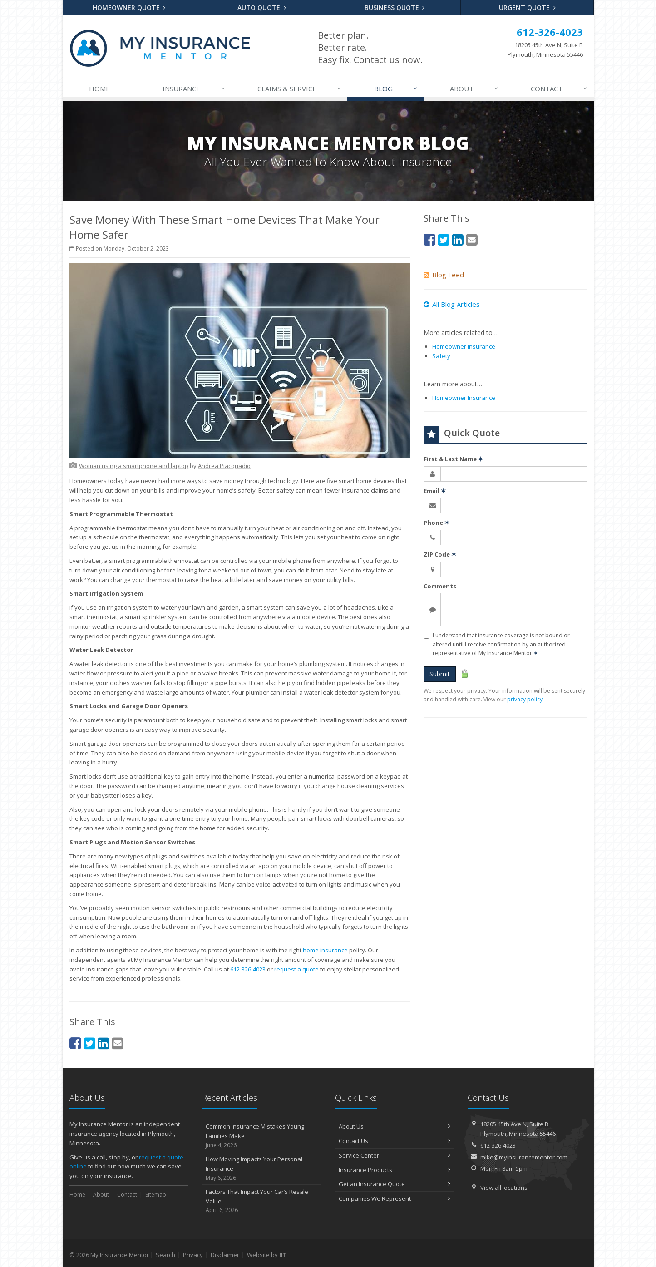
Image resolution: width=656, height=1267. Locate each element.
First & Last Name (453, 459)
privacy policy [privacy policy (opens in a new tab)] (525, 699)
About (474, 89)
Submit (439, 674)
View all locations (504, 1187)
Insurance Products (395, 1170)
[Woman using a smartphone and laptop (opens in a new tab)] (133, 466)
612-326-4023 (248, 969)
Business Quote (395, 7)
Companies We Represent (395, 1198)
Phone (436, 522)
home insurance (325, 950)
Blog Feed (444, 274)
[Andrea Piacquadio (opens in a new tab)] (224, 466)
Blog (396, 89)
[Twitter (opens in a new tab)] (89, 1043)
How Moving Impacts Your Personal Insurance (262, 1168)
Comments (440, 586)
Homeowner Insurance (463, 346)
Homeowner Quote (129, 7)
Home (99, 88)
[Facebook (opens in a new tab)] (75, 1043)
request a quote (296, 969)
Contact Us (395, 1141)
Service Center (395, 1155)
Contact (559, 89)
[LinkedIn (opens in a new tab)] (103, 1043)
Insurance (194, 89)
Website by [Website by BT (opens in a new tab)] (266, 1255)
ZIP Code (440, 554)
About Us (395, 1126)
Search (165, 1255)
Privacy (193, 1255)
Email (435, 491)
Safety (441, 356)
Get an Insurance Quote (395, 1184)
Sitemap (155, 1194)
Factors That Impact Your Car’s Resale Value (262, 1201)
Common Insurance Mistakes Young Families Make (262, 1135)
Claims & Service (299, 89)
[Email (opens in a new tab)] (117, 1043)
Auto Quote (261, 7)
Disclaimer (225, 1255)
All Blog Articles (452, 304)
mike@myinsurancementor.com (523, 1157)
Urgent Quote (527, 7)
